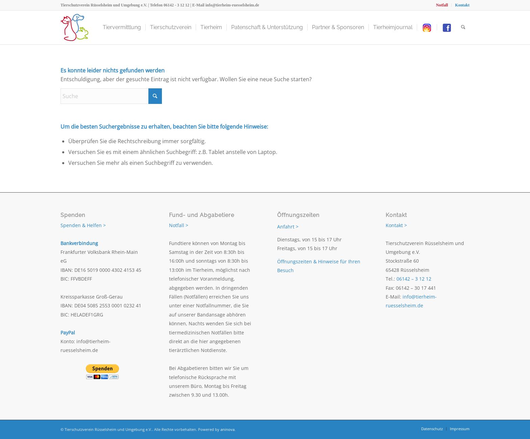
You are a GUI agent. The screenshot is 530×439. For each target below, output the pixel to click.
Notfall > (178, 225)
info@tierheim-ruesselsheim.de (232, 5)
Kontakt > (396, 225)
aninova (227, 429)
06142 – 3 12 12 (413, 279)
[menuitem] (442, 5)
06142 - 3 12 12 (176, 5)
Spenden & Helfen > (83, 225)
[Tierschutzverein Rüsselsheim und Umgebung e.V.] (74, 27)
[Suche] (463, 27)
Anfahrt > (287, 226)
